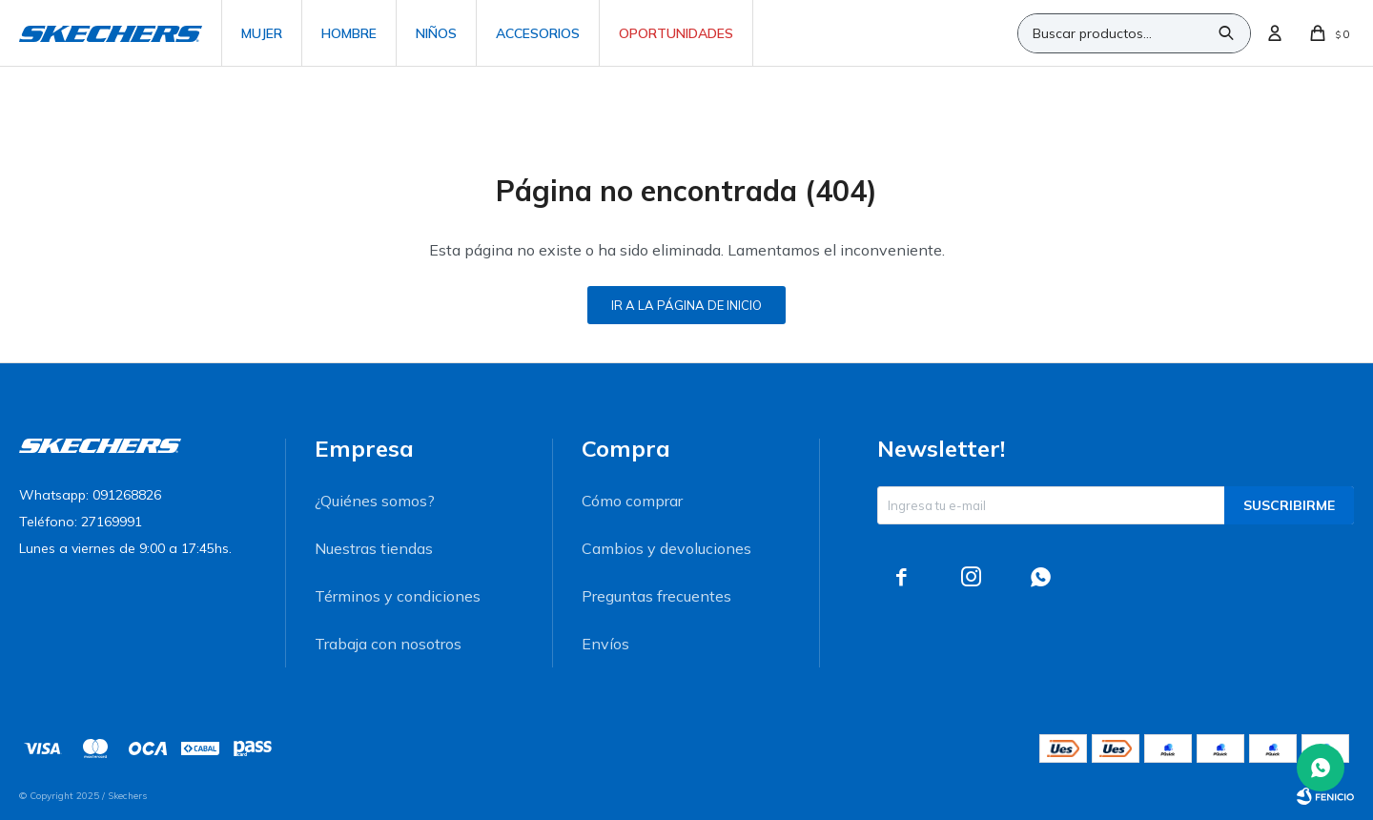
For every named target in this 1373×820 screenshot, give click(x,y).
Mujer (261, 33)
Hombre (349, 33)
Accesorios (538, 33)
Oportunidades (676, 33)
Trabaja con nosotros (388, 643)
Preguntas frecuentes (656, 595)
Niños (436, 33)
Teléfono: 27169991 (80, 521)
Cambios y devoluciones (666, 548)
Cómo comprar (632, 500)
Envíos (605, 643)
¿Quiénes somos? (375, 500)
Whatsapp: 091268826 (90, 494)
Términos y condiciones (398, 595)
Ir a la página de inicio (686, 305)
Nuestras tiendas (374, 548)
